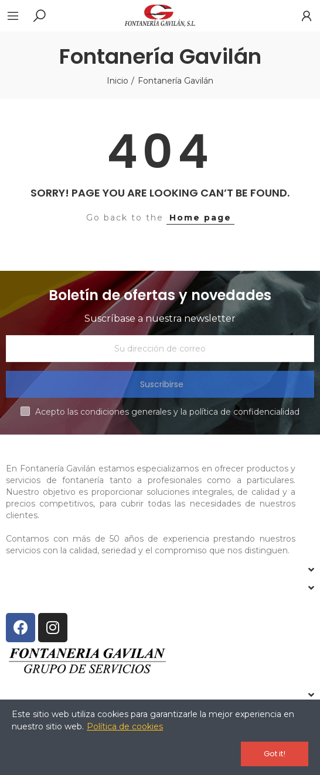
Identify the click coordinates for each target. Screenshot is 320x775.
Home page (200, 217)
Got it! (274, 753)
